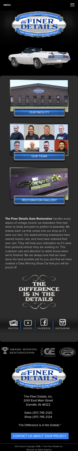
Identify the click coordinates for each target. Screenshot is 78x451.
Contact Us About (40, 436)
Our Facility (39, 112)
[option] (39, 57)
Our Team (39, 156)
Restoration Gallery (39, 200)
